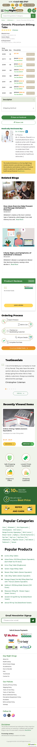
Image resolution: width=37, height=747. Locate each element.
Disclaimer (6, 700)
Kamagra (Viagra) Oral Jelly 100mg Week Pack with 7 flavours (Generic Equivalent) (19, 580)
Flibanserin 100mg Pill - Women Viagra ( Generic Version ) (17, 592)
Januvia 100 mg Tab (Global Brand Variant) (18, 603)
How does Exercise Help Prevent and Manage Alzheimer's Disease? (18, 208)
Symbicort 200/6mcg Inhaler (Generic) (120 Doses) (18, 586)
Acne (4, 527)
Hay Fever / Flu (22, 537)
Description (7, 100)
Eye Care (5, 537)
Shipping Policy (7, 687)
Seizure (14, 542)
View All (31, 281)
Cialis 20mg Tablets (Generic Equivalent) (17, 576)
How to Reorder (7, 669)
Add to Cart (30, 54)
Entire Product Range (9, 664)
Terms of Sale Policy (9, 692)
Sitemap (5, 705)
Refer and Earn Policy (9, 702)
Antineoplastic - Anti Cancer (11, 530)
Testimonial (6, 674)
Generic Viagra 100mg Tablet (14, 569)
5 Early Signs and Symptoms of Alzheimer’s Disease (17, 254)
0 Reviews (15, 30)
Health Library (7, 662)
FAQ (4, 672)
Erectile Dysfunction (27, 535)
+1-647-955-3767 (20, 2)
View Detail (8, 444)
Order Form (17, 348)
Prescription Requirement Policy (12, 697)
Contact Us (6, 676)
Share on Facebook (18, 117)
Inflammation (6, 540)
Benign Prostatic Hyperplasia (11, 532)
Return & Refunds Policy (10, 695)
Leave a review (18, 305)
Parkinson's (6, 542)
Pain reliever (29, 540)
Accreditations (7, 667)
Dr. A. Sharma (19, 131)
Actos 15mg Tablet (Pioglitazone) (15, 565)
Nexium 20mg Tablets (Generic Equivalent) (18, 572)
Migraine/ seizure (18, 540)
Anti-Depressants (22, 527)
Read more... (21, 171)
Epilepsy (16, 535)
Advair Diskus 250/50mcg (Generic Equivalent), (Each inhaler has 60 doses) (20, 560)
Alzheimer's (10, 20)
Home (3, 20)
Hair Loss (13, 537)
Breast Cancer (6, 535)
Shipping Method (9, 108)
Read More (19, 219)
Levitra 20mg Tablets (11, 556)
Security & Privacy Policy (10, 685)
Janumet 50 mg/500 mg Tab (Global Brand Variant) (18, 598)
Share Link (18, 122)
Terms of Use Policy (8, 690)
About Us (5, 659)
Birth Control (27, 532)
